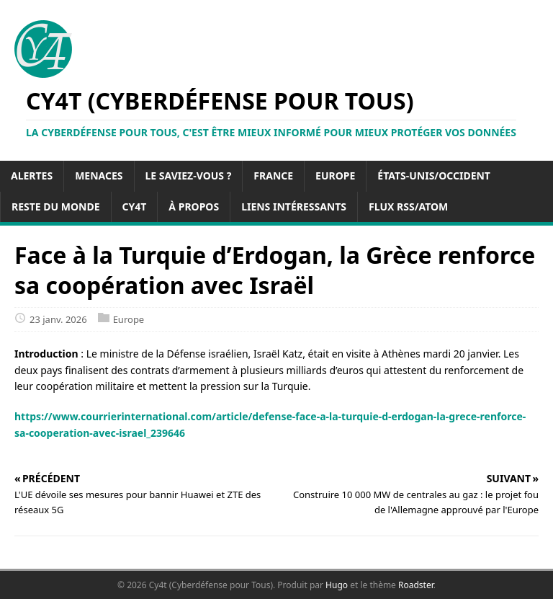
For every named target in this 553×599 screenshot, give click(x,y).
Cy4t (134, 206)
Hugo (336, 585)
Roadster (415, 585)
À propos (193, 206)
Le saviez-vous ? (188, 175)
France (273, 175)
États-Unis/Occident (433, 175)
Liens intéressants (293, 206)
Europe (335, 175)
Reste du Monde (56, 206)
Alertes (32, 175)
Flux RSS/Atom (408, 206)
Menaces (98, 175)
